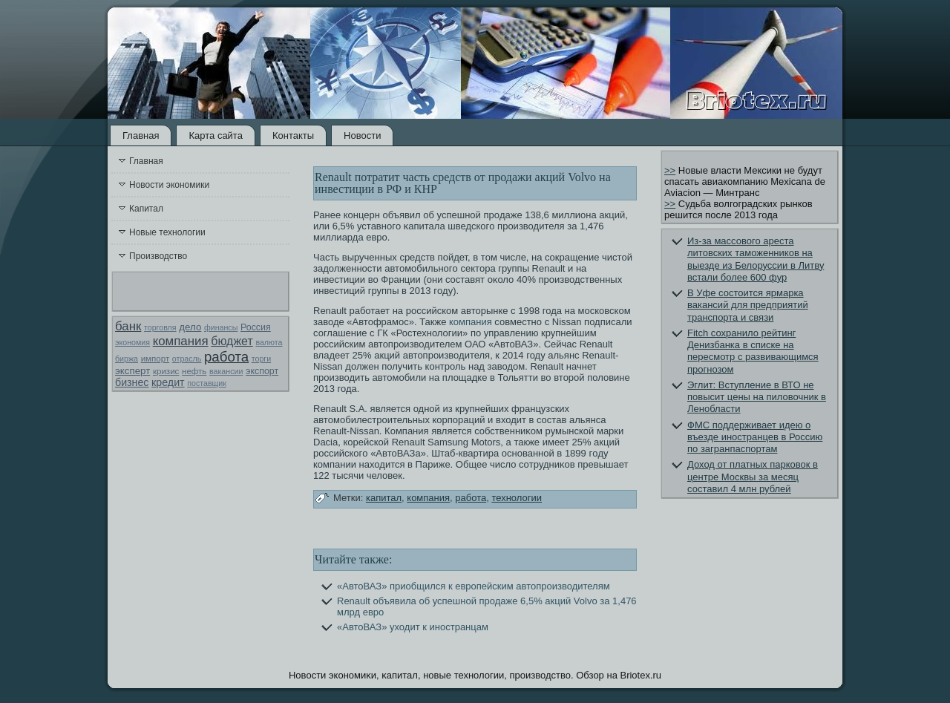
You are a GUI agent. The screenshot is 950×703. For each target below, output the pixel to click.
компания (181, 341)
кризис (166, 371)
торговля (160, 327)
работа (226, 356)
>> (669, 170)
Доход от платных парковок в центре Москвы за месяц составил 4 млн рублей (752, 476)
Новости (362, 135)
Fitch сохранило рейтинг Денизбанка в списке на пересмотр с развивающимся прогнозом (753, 351)
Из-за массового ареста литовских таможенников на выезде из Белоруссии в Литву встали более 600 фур (755, 259)
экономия (132, 342)
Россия (255, 327)
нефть (194, 371)
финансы (221, 327)
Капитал (146, 208)
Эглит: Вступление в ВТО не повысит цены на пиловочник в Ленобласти (756, 397)
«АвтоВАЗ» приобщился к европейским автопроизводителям (473, 586)
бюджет (232, 341)
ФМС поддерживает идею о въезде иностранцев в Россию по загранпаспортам (754, 437)
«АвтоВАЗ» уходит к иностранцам (412, 626)
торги (261, 358)
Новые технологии (167, 232)
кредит (167, 382)
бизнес (131, 382)
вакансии (226, 371)
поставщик (206, 383)
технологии (516, 497)
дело (190, 327)
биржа (126, 358)
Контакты (293, 135)
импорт (155, 358)
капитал (384, 497)
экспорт (262, 371)
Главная (140, 135)
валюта (268, 342)
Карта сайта (215, 135)
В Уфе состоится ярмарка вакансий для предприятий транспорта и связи (747, 305)
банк (128, 326)
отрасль (187, 358)
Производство (158, 256)
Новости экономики (169, 185)
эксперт (132, 370)
